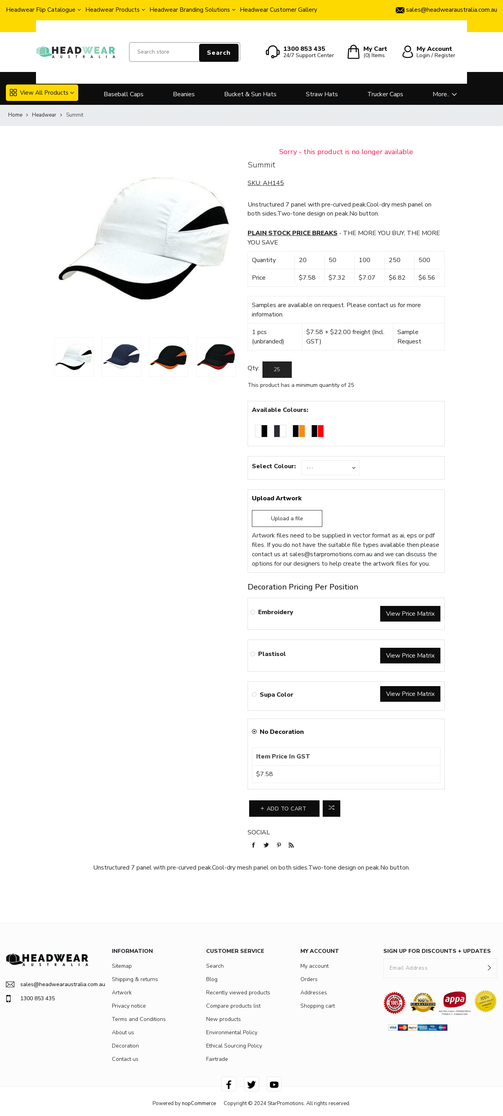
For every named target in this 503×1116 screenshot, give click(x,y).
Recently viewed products (238, 992)
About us (123, 1032)
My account (314, 966)
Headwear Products (112, 10)
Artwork (122, 992)
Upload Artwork (277, 498)
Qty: (253, 368)
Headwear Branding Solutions (189, 10)
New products (223, 1019)
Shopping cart (317, 1006)
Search (219, 53)
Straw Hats (322, 94)
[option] (74, 357)
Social (259, 832)
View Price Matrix (410, 613)
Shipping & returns (135, 979)
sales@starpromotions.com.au (330, 554)
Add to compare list (331, 808)
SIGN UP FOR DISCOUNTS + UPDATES (437, 951)
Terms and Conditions (139, 1019)
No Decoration (282, 732)
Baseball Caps (124, 94)
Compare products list (233, 1006)
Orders (309, 979)
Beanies (184, 94)
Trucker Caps (385, 94)
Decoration (125, 1046)
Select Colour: (274, 466)
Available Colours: (280, 410)
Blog (211, 979)
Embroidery (275, 612)
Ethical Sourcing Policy (234, 1046)
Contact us (125, 1059)
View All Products (39, 93)
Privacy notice (129, 1006)
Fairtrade (217, 1059)
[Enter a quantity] (277, 369)
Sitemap (122, 966)
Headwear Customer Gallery (278, 10)
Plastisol (272, 654)
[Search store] (184, 52)
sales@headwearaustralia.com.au (47, 984)
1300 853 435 (30, 999)
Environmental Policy (231, 1032)
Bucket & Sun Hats (250, 94)
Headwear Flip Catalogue (40, 10)
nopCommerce (199, 1103)
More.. (441, 94)
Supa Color (276, 694)
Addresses (313, 992)
